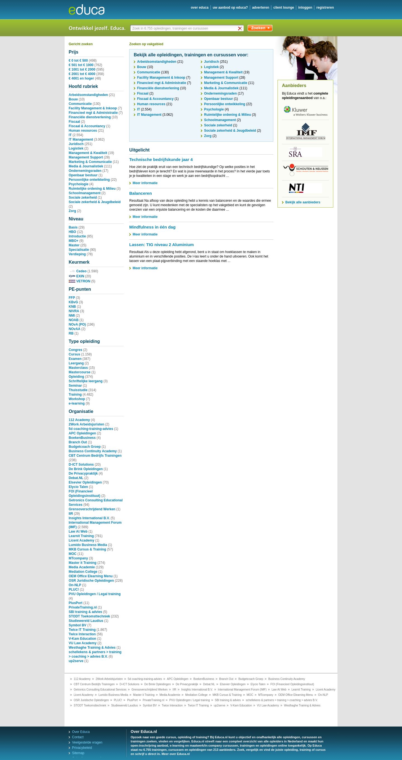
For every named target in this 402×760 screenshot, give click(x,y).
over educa (200, 7)
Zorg (72, 211)
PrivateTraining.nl (83, 607)
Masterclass (78, 368)
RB (71, 333)
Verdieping (77, 254)
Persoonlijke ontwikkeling (89, 180)
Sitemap (78, 753)
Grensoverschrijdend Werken (92, 509)
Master (74, 245)
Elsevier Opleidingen (85, 482)
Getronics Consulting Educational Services (100, 689)
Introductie (77, 236)
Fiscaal (74, 122)
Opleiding (76, 377)
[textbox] (187, 28)
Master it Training (82, 563)
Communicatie (80, 104)
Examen (75, 359)
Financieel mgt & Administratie (93, 113)
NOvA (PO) (77, 324)
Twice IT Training (82, 630)
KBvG (73, 302)
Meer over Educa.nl (176, 754)
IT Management (81, 139)
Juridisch (76, 144)
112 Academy (79, 420)
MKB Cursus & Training (87, 549)
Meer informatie (145, 183)
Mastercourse (79, 372)
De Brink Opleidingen (86, 469)
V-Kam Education (82, 639)
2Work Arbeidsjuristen (86, 424)
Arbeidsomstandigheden (88, 95)
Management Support (86, 157)
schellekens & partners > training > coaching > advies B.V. (282, 700)
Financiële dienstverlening (90, 117)
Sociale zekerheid (83, 197)
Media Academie (82, 567)
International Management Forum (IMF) (242, 689)
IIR (71, 514)
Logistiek (76, 148)
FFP (72, 298)
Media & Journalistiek (86, 166)
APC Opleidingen (82, 433)
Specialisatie (79, 250)
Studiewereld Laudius (86, 621)
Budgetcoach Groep (85, 447)
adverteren (260, 7)
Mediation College (83, 572)
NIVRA (74, 311)
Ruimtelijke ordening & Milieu (92, 189)
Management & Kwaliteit (88, 153)
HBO (72, 232)
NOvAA (74, 329)
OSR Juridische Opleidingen (91, 581)
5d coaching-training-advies (91, 429)
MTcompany (78, 558)
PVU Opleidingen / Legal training (95, 594)
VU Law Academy (83, 643)
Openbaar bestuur (83, 175)
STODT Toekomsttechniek (89, 616)
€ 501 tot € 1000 (81, 65)
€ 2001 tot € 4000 (82, 74)
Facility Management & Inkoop (93, 108)
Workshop (77, 399)
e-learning (77, 403)
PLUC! (74, 589)
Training (75, 394)
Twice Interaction (82, 634)
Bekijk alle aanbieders (302, 202)
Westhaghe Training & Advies (92, 648)
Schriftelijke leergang (85, 381)
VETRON (79, 281)
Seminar (75, 386)
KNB (72, 307)
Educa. (91, 9)
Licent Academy (81, 540)
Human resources (83, 131)
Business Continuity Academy (93, 451)
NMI (72, 316)
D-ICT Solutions (81, 464)
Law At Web (78, 531)
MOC (72, 554)
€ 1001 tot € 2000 (82, 69)
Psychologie (78, 184)
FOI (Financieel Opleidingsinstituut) (292, 684)
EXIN (76, 276)
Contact (77, 737)
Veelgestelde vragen (87, 742)
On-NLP (75, 585)
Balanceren (140, 193)
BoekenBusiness (82, 438)
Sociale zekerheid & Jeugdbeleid (95, 202)
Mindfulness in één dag (152, 227)
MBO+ (73, 241)
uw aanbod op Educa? (230, 7)
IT (70, 135)
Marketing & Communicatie (90, 162)
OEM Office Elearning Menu (91, 576)
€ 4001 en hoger (81, 78)
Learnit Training (81, 536)
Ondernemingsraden (85, 171)
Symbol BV (77, 625)
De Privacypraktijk (83, 473)
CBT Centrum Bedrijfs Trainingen (95, 456)
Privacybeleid (82, 748)
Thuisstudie (78, 390)
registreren (325, 7)
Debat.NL (76, 478)
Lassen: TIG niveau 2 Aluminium (161, 244)
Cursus (74, 354)
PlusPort (75, 603)
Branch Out (78, 442)
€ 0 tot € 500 (78, 60)
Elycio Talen (78, 487)
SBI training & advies (85, 612)
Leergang (76, 363)
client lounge (283, 7)
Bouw (73, 99)
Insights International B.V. (89, 518)
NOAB (73, 320)
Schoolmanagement (84, 193)
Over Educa (81, 732)
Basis (73, 227)
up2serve (76, 661)
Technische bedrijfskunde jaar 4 (161, 159)
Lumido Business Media (88, 545)
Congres (75, 350)
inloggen (305, 7)
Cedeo (78, 271)
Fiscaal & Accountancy (87, 126)
